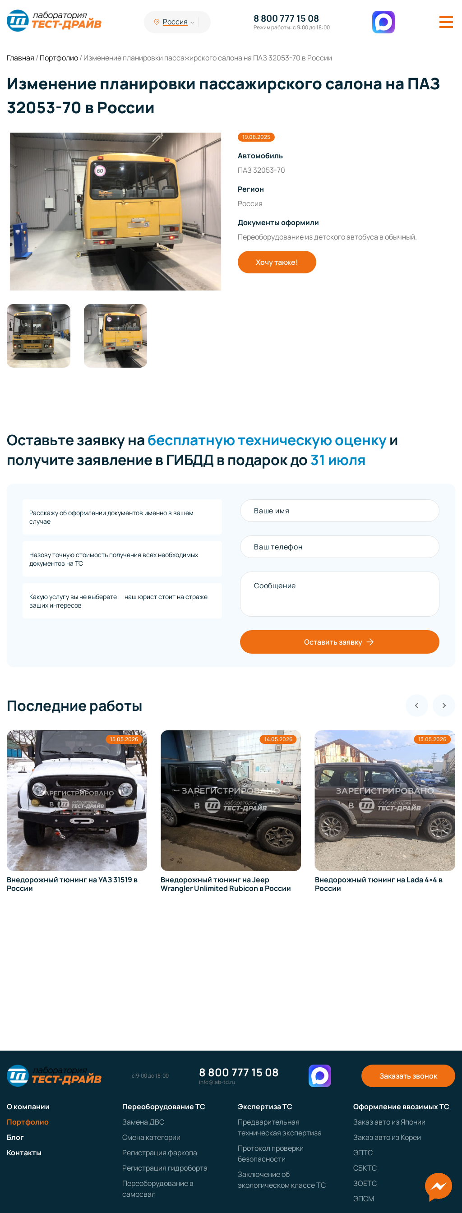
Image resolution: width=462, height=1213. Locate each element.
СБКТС (365, 1168)
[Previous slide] (417, 705)
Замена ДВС (143, 1122)
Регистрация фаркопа (159, 1153)
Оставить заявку (339, 641)
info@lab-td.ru (217, 1082)
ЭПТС (363, 1153)
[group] (115, 212)
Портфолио (28, 1122)
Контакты (24, 1153)
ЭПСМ (363, 1199)
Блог (15, 1137)
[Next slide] (444, 705)
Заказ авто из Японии (389, 1122)
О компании (28, 1107)
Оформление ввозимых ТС (401, 1107)
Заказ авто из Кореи (387, 1137)
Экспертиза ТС (265, 1107)
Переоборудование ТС (163, 1107)
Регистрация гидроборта (165, 1168)
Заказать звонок (408, 1076)
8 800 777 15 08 (286, 18)
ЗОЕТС (365, 1183)
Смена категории (151, 1137)
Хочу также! (277, 262)
